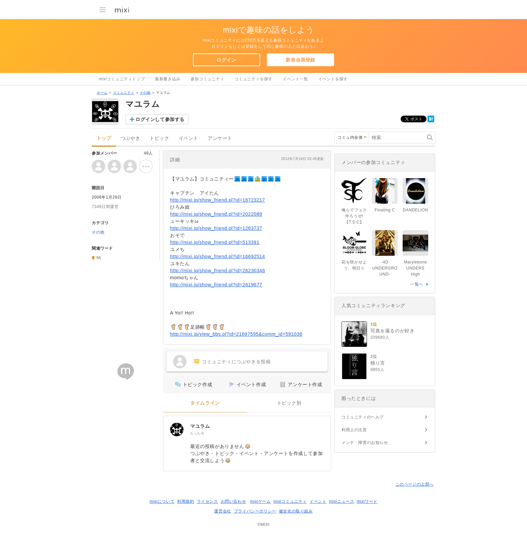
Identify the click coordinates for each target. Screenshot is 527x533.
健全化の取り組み (296, 511)
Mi (98, 257)
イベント (188, 138)
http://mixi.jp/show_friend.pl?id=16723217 (217, 200)
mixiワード (367, 501)
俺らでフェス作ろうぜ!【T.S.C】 (354, 216)
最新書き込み (167, 79)
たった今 (197, 433)
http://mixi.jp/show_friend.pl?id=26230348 (217, 270)
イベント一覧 (295, 79)
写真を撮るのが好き (392, 330)
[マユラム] (177, 429)
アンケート (220, 138)
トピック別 (289, 403)
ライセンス (207, 501)
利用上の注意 (354, 429)
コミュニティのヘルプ (362, 417)
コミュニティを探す (254, 79)
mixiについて (162, 501)
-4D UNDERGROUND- (385, 268)
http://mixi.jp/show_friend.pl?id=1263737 (216, 228)
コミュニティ (123, 92)
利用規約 (185, 501)
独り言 (377, 363)
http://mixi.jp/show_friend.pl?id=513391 (214, 242)
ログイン (226, 60)
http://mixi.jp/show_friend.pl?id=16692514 (217, 256)
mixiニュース (341, 501)
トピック (159, 138)
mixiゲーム (260, 501)
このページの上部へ (415, 484)
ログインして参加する (160, 119)
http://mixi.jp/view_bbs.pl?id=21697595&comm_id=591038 (236, 334)
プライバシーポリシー (255, 511)
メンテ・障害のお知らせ (364, 442)
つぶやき (130, 138)
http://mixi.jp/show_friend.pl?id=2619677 (216, 284)
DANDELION (415, 210)
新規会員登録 (300, 60)
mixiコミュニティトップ (122, 79)
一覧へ (416, 284)
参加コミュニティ (208, 79)
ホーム (102, 92)
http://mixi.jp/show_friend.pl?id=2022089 (216, 214)
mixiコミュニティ (290, 501)
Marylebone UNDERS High (415, 268)
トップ (103, 138)
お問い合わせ (233, 501)
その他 (145, 92)
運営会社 (222, 511)
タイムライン (205, 403)
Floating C (385, 210)
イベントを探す (333, 79)
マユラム (200, 426)
